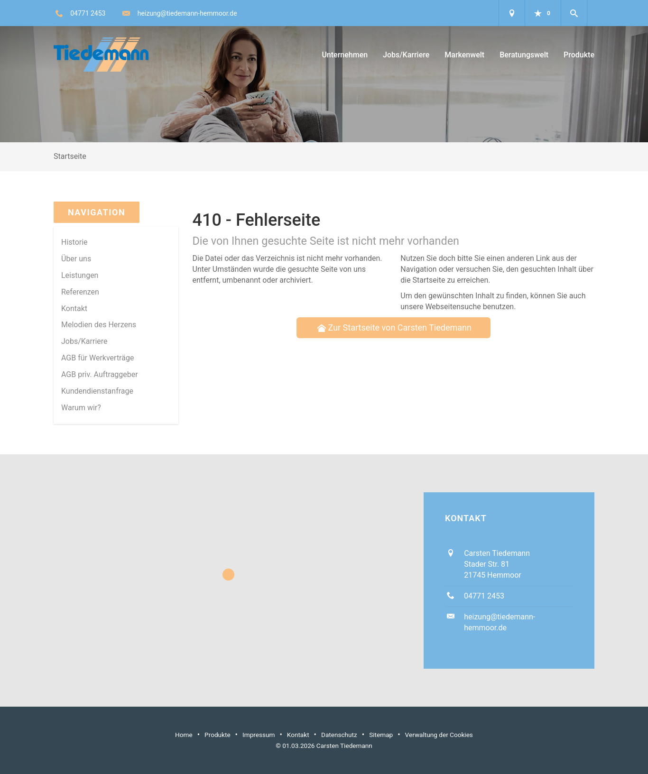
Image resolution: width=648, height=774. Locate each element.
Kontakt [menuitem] (74, 308)
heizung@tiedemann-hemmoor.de (187, 13)
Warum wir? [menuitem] (81, 407)
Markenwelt (464, 54)
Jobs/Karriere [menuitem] (84, 341)
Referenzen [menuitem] (80, 291)
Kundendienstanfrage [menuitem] (97, 391)
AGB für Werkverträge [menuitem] (97, 357)
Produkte (579, 54)
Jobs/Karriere (406, 54)
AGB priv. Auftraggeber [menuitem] (99, 374)
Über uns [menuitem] (76, 258)
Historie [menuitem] (74, 242)
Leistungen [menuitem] (79, 275)
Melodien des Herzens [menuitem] (98, 324)
